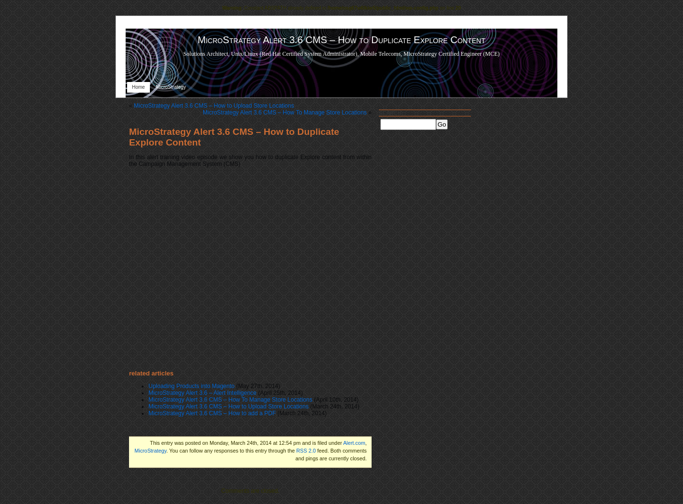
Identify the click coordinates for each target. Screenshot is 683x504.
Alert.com (354, 443)
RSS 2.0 (306, 451)
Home (138, 87)
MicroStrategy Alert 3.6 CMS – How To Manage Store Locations (285, 112)
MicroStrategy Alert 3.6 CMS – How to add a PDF (212, 413)
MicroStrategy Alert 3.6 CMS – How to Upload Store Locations (214, 105)
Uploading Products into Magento (191, 386)
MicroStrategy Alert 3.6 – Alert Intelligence (202, 393)
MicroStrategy (171, 87)
